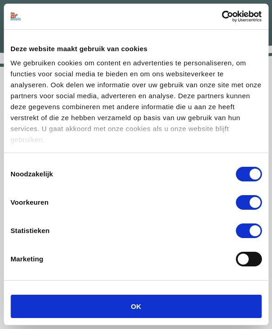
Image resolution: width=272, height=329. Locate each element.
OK (136, 306)
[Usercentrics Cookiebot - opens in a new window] (221, 16)
